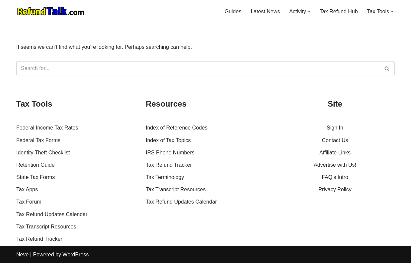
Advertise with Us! (335, 165)
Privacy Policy (335, 189)
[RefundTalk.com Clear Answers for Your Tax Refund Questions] (50, 11)
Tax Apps (27, 189)
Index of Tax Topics (168, 140)
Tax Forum (28, 202)
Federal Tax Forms (38, 140)
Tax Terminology (165, 177)
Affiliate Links (335, 152)
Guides (232, 11)
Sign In (335, 128)
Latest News (265, 11)
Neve (22, 254)
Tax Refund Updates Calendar (51, 214)
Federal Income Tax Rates (47, 128)
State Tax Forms (35, 177)
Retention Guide (35, 165)
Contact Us (335, 140)
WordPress (75, 254)
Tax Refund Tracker (39, 239)
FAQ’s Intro (335, 177)
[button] (309, 11)
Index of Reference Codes (176, 128)
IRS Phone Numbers (170, 152)
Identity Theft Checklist (43, 152)
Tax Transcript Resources (46, 226)
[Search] (198, 68)
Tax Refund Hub (339, 11)
